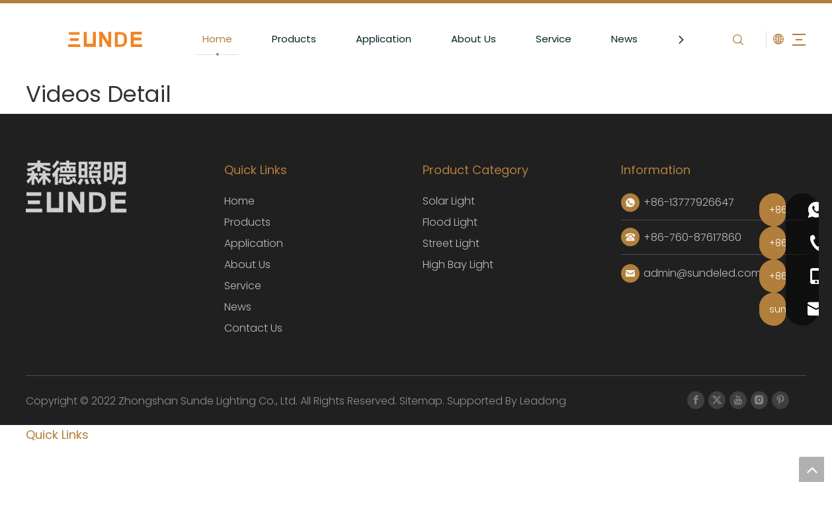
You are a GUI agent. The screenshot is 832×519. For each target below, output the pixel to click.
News (614, 39)
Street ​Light (451, 243)
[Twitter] (717, 400)
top (811, 469)
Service (544, 39)
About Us (463, 39)
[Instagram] (759, 400)
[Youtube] (738, 400)
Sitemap (419, 400)
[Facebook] (695, 400)
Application (373, 39)
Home (207, 39)
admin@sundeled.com (702, 273)
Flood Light (450, 222)
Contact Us (253, 328)
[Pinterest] (780, 400)
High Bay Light (458, 264)
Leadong (543, 400)
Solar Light (449, 201)
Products (284, 39)
